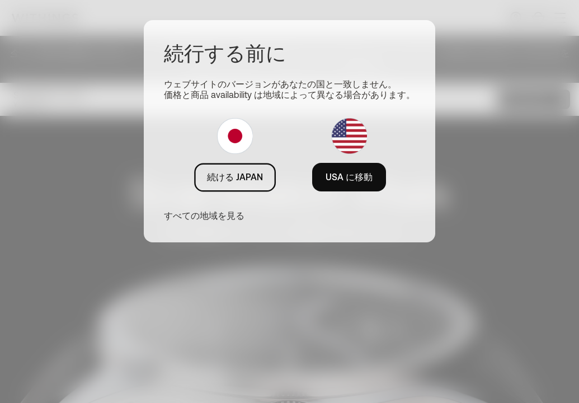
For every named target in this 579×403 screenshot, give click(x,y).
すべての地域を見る (204, 215)
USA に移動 (349, 177)
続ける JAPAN (235, 177)
